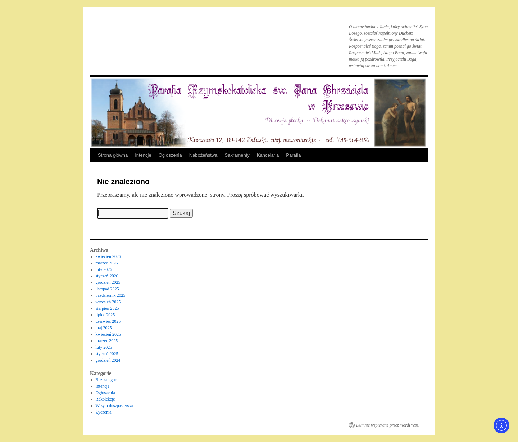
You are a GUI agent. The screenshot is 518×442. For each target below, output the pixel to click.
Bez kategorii (107, 379)
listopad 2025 (107, 288)
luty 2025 (104, 347)
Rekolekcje (105, 399)
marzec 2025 (107, 340)
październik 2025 (111, 295)
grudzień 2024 (108, 360)
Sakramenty (237, 155)
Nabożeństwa (203, 155)
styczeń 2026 (107, 275)
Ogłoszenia (170, 155)
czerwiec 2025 (108, 321)
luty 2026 (104, 269)
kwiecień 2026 (108, 256)
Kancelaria (268, 155)
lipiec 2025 (105, 314)
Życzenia (104, 412)
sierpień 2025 (107, 308)
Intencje (143, 155)
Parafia (293, 155)
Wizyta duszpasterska (114, 405)
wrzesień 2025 (108, 301)
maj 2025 (104, 327)
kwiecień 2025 (108, 334)
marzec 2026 (107, 262)
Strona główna (113, 155)
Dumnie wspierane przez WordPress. (387, 425)
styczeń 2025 (107, 353)
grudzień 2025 (108, 282)
